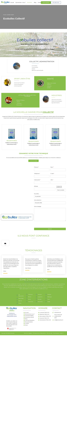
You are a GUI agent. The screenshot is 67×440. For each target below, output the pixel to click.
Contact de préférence (59, 188)
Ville (52, 180)
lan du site (49, 438)
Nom (52, 168)
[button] (29, 2)
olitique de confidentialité (40, 438)
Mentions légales (28, 438)
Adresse (36, 187)
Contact (40, 2)
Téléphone (37, 174)
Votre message (37, 207)
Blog (35, 2)
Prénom (36, 168)
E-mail (52, 174)
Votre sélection (37, 201)
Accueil (12, 2)
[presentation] (43, 227)
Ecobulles (29, 2)
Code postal (37, 180)
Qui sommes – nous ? (20, 2)
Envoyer (50, 229)
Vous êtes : (36, 194)
